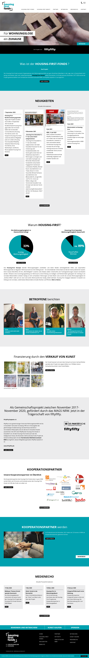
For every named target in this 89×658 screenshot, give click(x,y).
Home (41, 636)
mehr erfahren (44, 84)
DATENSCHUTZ (22, 653)
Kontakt (73, 645)
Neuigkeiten (43, 644)
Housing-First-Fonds (27, 9)
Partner (57, 636)
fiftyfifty (58, 639)
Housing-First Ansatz (43, 9)
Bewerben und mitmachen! (24, 630)
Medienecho (74, 642)
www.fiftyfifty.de (9, 448)
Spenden (82, 46)
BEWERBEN (81, 559)
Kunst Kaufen (74, 639)
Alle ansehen (44, 208)
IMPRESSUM (16, 653)
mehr (6, 157)
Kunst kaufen (55, 630)
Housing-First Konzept (14, 270)
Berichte (42, 647)
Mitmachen (73, 636)
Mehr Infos (76, 656)
